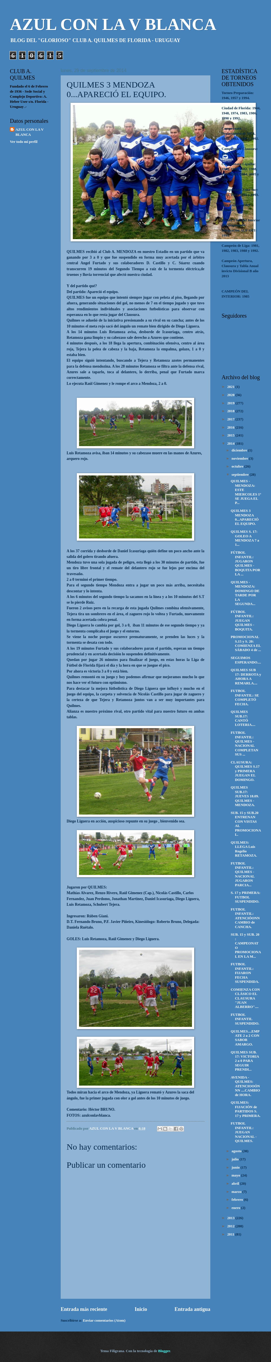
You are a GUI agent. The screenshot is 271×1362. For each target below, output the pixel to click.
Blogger (164, 1351)
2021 (231, 387)
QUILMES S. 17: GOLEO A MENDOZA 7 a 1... (245, 538)
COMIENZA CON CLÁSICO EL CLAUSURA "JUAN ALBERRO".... (245, 998)
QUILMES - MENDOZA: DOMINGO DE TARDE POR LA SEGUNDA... (245, 593)
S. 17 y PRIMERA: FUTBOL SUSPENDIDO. (245, 897)
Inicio (141, 1309)
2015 (231, 435)
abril (235, 1184)
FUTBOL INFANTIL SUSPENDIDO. (245, 1019)
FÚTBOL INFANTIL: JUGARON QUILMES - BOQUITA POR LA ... (245, 563)
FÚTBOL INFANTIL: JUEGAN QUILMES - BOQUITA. (242, 620)
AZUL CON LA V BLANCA (113, 24)
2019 (231, 403)
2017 (231, 419)
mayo (236, 1175)
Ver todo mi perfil (24, 142)
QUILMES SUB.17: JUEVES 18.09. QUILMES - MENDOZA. (245, 796)
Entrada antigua (192, 1309)
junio (236, 1167)
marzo (236, 1192)
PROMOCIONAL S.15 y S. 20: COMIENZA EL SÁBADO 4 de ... (246, 643)
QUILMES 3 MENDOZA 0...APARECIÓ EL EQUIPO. (245, 517)
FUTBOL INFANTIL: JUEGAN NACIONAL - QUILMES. (244, 1132)
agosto (236, 1151)
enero (236, 1208)
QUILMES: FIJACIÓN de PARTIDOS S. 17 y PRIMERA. (245, 1109)
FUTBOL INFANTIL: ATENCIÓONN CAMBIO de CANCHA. (245, 918)
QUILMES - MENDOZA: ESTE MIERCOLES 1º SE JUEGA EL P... (246, 492)
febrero (237, 1200)
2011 (231, 1234)
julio (235, 1159)
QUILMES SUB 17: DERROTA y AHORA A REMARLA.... (246, 676)
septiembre (240, 475)
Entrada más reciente (84, 1309)
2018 (231, 411)
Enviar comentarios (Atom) (104, 1320)
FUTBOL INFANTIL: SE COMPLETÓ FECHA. (245, 697)
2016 (231, 427)
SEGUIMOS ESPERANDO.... (246, 660)
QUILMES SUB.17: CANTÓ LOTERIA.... (243, 718)
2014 (231, 444)
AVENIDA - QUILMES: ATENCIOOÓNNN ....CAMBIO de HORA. (245, 1086)
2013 (231, 1218)
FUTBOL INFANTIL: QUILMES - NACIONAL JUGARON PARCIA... (242, 874)
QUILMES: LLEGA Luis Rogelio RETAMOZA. (244, 849)
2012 (231, 1226)
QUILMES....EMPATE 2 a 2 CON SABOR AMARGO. (245, 1037)
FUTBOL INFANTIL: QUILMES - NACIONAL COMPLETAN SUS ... (244, 743)
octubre (237, 466)
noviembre (240, 458)
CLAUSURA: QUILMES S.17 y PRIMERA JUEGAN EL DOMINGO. (245, 771)
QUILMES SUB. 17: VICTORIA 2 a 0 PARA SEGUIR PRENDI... (245, 1061)
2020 (231, 395)
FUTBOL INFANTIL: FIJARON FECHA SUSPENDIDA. (245, 973)
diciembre (239, 450)
